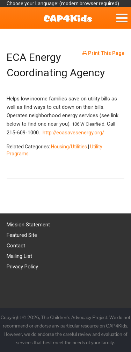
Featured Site (22, 235)
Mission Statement (28, 224)
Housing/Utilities (69, 146)
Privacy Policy (22, 266)
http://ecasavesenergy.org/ (73, 132)
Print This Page (103, 53)
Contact (16, 245)
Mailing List (19, 256)
